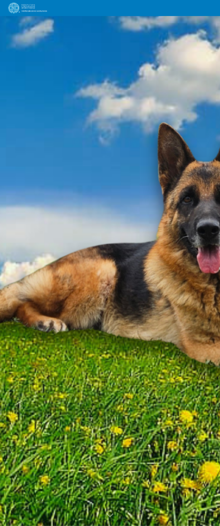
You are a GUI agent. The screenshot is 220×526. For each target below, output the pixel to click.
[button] (110, 516)
